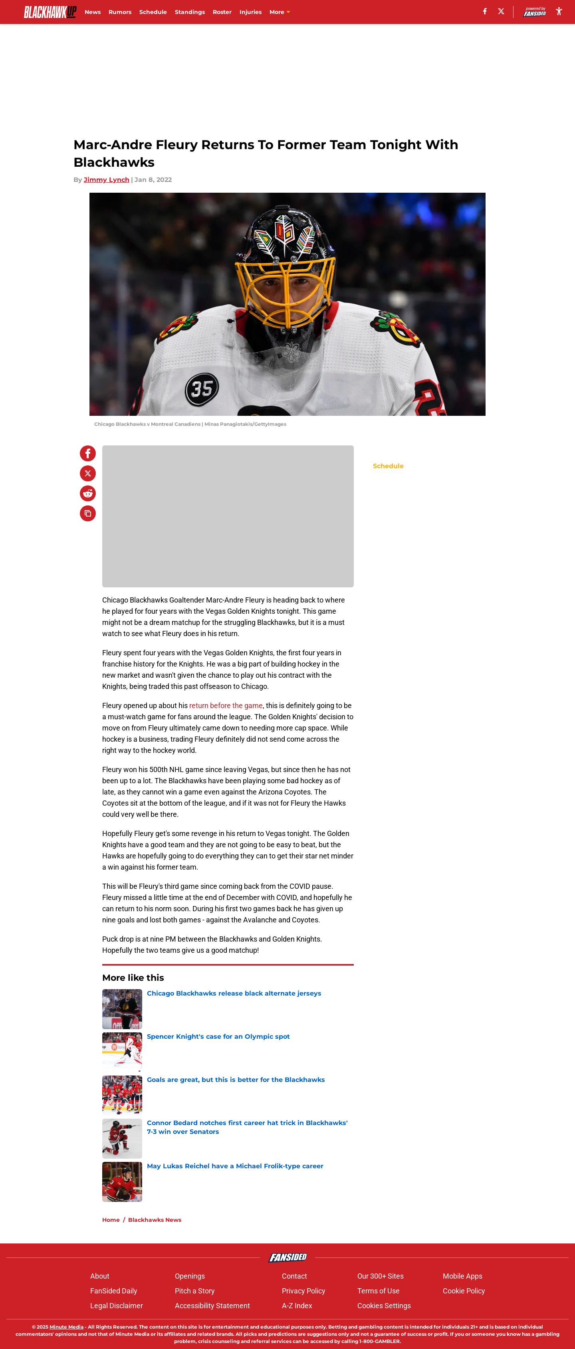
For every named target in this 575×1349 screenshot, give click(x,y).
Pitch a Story (195, 1291)
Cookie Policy (464, 1291)
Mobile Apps (462, 1276)
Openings (190, 1276)
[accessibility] (559, 11)
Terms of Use (378, 1291)
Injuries (251, 12)
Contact (294, 1276)
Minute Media (66, 1327)
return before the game (225, 705)
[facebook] (485, 11)
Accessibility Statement (212, 1305)
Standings (190, 12)
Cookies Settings (384, 1305)
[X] (501, 11)
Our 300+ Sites (380, 1276)
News (93, 12)
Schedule (153, 12)
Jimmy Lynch (106, 180)
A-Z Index (297, 1305)
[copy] (88, 513)
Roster (222, 12)
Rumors (120, 12)
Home (111, 1219)
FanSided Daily (113, 1291)
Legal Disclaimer (116, 1305)
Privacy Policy (303, 1291)
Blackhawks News (154, 1219)
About (99, 1276)
